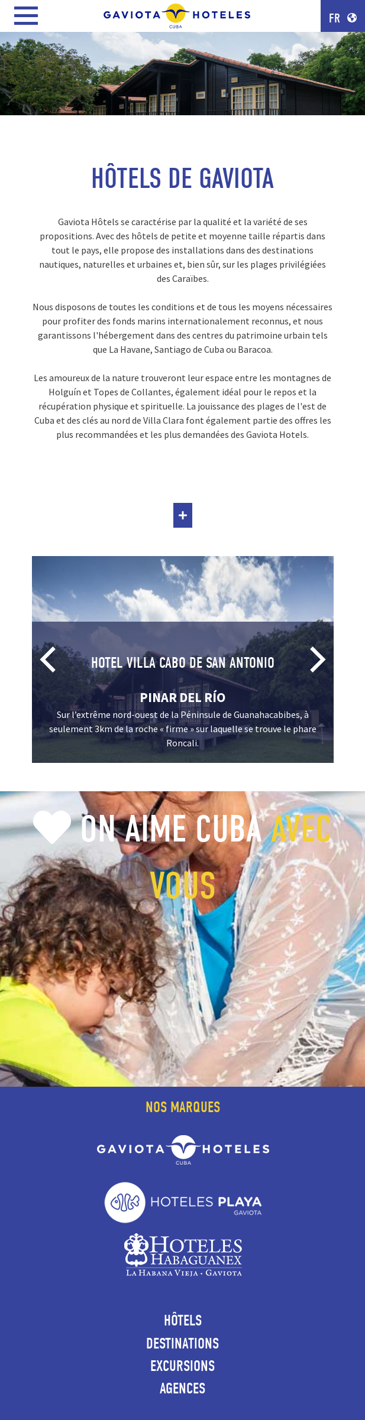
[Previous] (50, 659)
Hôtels (183, 1321)
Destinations (182, 1344)
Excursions (182, 1366)
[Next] (315, 659)
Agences (182, 1389)
